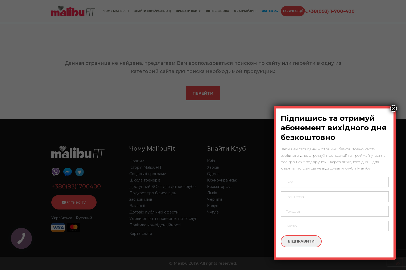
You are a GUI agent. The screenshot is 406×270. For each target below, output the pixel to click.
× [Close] (393, 108)
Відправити (301, 241)
